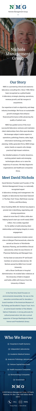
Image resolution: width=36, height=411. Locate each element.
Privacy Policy (13, 405)
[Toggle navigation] (18, 15)
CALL (12, 402)
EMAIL (23, 402)
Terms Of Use (22, 405)
